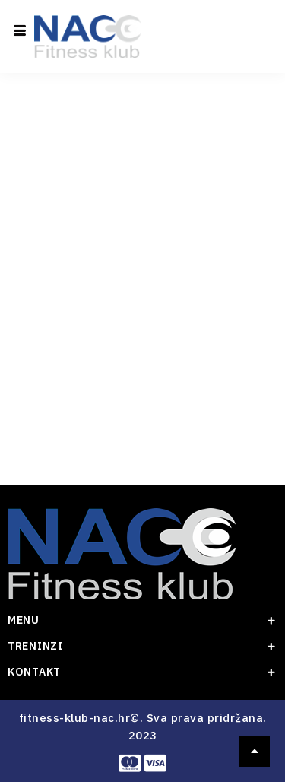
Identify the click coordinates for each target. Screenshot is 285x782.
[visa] (155, 763)
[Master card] (129, 763)
